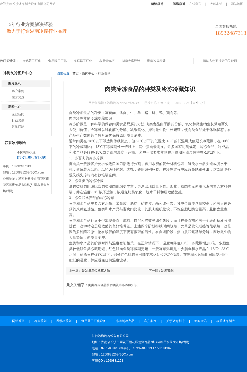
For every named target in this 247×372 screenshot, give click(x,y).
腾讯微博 (179, 4)
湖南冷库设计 (131, 61)
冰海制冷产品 (121, 50)
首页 (76, 73)
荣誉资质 (18, 97)
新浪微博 (157, 4)
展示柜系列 (57, 50)
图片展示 (14, 83)
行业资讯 (18, 120)
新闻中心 (14, 107)
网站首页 (11, 50)
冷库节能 (167, 270)
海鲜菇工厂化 (83, 61)
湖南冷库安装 (156, 61)
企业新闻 (18, 114)
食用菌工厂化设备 (88, 50)
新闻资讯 (198, 50)
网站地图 (237, 4)
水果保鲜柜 (106, 61)
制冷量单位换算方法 (95, 270)
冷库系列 (33, 50)
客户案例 (147, 50)
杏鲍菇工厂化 (31, 61)
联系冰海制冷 (224, 50)
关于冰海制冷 (172, 50)
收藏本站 (216, 4)
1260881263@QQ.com (28, 172)
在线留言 (195, 4)
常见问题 (18, 126)
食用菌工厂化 (57, 61)
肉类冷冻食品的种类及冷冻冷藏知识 (112, 285)
